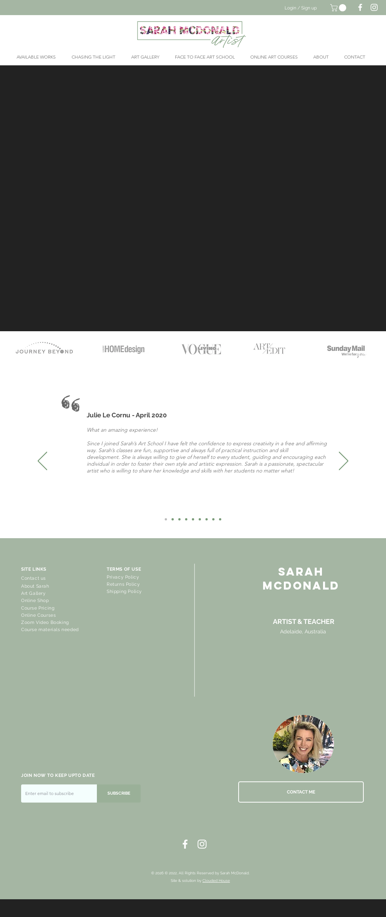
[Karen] (173, 519)
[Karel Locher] (206, 519)
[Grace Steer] (193, 519)
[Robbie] (220, 519)
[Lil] (179, 519)
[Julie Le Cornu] (166, 519)
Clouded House (216, 880)
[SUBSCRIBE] (119, 793)
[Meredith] (200, 519)
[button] (339, 7)
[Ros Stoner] (186, 519)
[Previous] (42, 461)
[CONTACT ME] (301, 792)
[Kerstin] (213, 519)
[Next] (343, 461)
